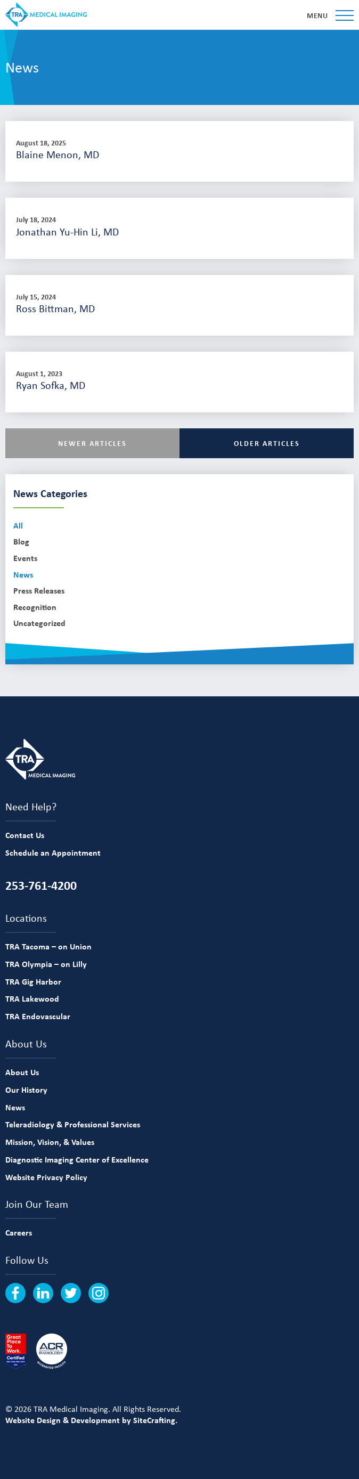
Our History (26, 1089)
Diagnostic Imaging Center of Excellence (77, 1159)
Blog (21, 542)
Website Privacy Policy (46, 1177)
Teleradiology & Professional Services (72, 1124)
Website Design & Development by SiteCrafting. (91, 1420)
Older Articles (267, 443)
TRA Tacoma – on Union (48, 946)
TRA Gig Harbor (33, 981)
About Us (22, 1072)
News (23, 575)
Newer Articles (92, 443)
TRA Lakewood (32, 998)
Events (25, 558)
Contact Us (24, 835)
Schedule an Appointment (53, 852)
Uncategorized (39, 623)
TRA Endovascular (37, 1016)
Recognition (34, 607)
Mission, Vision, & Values (49, 1142)
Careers (18, 1232)
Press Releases (38, 591)
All (18, 526)
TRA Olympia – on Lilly (46, 964)
